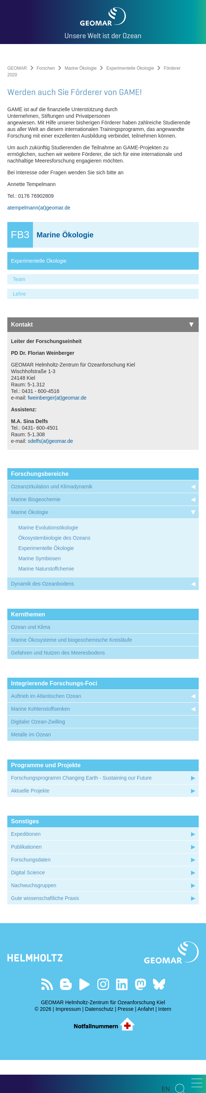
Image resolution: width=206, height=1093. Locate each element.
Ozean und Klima (30, 660)
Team (19, 312)
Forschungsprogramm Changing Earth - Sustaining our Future (81, 811)
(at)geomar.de (54, 241)
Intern (164, 1042)
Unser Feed (47, 1017)
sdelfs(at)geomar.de (50, 474)
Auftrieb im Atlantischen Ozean (46, 729)
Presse (126, 1042)
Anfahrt (146, 1042)
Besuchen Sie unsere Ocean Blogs (65, 1017)
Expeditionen (26, 867)
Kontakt (102, 357)
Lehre (19, 327)
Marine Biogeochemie (35, 532)
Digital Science (28, 905)
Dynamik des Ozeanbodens (42, 617)
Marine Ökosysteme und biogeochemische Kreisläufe (71, 673)
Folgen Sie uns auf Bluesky (159, 1017)
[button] (196, 1082)
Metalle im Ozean (31, 767)
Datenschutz (99, 1042)
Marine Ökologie (81, 68)
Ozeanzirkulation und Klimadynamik (52, 519)
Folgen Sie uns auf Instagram (103, 1017)
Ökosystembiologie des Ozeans (54, 571)
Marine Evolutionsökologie (48, 561)
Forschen (46, 68)
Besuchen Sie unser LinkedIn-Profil (121, 1017)
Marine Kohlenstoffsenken (40, 742)
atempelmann (22, 241)
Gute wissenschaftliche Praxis (45, 931)
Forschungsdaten (30, 893)
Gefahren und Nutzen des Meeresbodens (58, 686)
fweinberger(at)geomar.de (57, 431)
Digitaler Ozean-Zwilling (38, 755)
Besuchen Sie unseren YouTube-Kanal (84, 1017)
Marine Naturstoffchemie (46, 602)
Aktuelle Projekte (30, 824)
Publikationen (26, 880)
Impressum (68, 1042)
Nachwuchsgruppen (33, 918)
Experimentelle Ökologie (130, 68)
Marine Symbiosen (39, 591)
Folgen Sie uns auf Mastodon (140, 1017)
